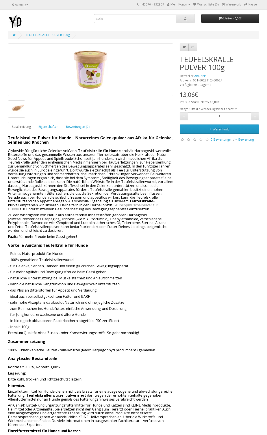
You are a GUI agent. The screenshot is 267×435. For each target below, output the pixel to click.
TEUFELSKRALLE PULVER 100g (47, 35)
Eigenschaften (48, 126)
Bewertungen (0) (78, 126)
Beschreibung (21, 126)
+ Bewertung (244, 139)
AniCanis (200, 76)
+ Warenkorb (219, 129)
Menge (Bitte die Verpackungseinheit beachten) (209, 109)
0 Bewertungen (221, 139)
